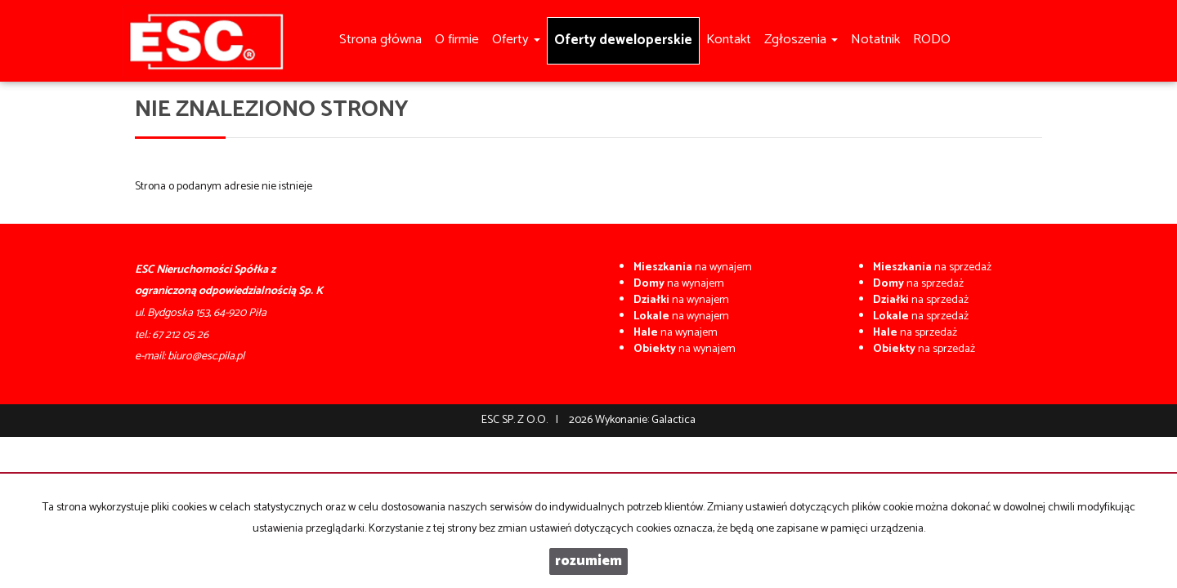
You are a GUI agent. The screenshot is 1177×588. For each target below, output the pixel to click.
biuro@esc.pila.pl (206, 356)
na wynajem (692, 267)
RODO (932, 40)
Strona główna (380, 40)
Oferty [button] (516, 40)
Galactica (673, 420)
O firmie (457, 40)
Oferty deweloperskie (623, 40)
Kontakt (728, 40)
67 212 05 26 (180, 335)
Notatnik (875, 40)
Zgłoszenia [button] (801, 40)
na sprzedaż (932, 267)
